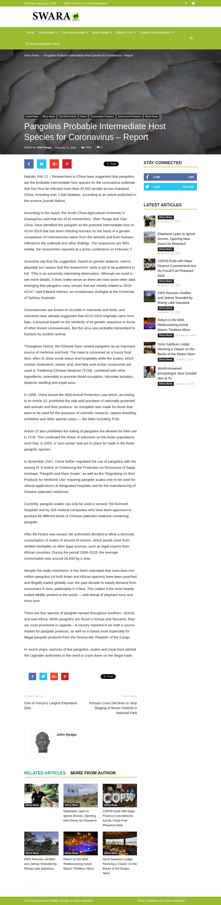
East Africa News (75, 32)
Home (30, 32)
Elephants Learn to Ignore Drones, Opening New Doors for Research (80, 815)
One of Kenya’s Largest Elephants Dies (50, 705)
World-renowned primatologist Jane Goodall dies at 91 (177, 373)
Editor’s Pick (126, 32)
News (83, 116)
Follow (188, 186)
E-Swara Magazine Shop (43, 43)
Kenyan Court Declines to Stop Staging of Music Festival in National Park (113, 708)
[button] (191, 38)
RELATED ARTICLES (45, 773)
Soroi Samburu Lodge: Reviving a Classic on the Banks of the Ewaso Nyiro (176, 349)
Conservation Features (102, 116)
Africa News (48, 32)
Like (191, 177)
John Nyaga (44, 147)
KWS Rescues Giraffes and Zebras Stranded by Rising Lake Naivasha (40, 863)
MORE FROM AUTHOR (93, 773)
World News (102, 32)
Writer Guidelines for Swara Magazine (86, 3)
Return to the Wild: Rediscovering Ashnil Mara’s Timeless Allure (78, 863)
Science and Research (157, 32)
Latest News (32, 116)
